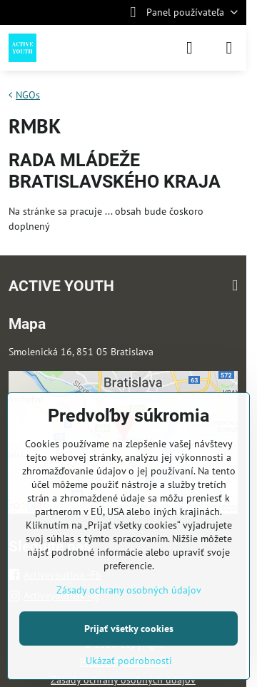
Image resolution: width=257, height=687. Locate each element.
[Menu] (229, 48)
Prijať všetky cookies (128, 628)
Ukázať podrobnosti (129, 660)
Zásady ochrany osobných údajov (128, 590)
